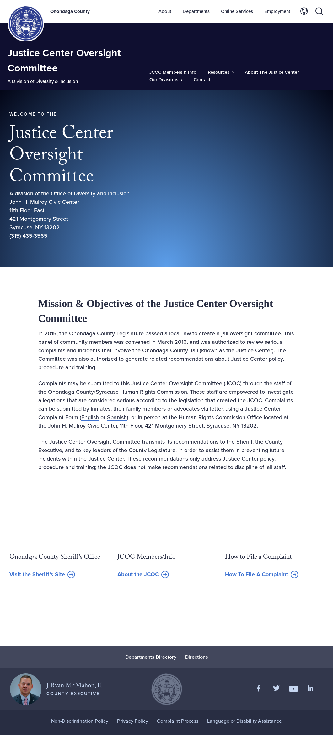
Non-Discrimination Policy (79, 721)
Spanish (117, 417)
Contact (202, 79)
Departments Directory (150, 657)
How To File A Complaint (256, 574)
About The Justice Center (272, 72)
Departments (196, 11)
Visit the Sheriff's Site (37, 574)
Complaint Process (177, 721)
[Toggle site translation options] (304, 11)
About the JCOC (138, 574)
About (164, 11)
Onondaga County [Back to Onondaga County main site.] (70, 11)
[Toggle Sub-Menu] (221, 72)
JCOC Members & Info (172, 72)
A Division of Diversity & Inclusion (43, 81)
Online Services (237, 11)
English (90, 417)
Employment (277, 11)
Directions (196, 657)
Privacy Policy (132, 721)
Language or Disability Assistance (244, 721)
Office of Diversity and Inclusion (90, 193)
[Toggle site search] (319, 11)
